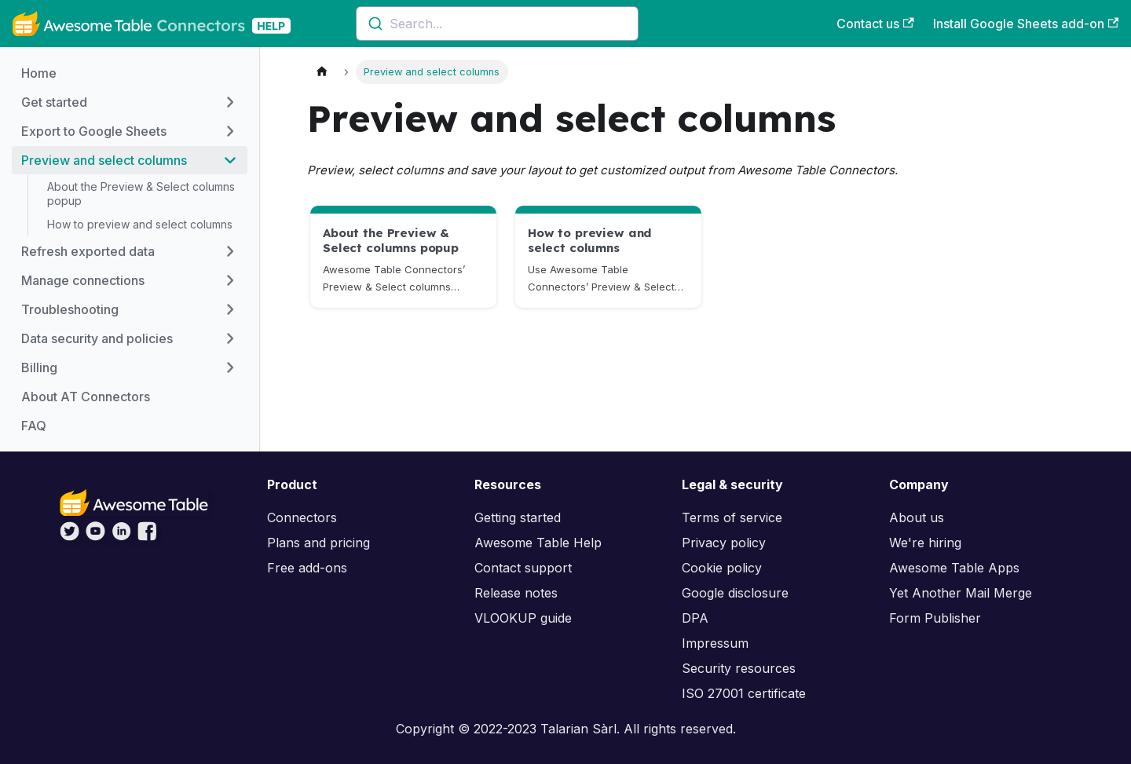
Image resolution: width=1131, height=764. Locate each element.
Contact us (874, 23)
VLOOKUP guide (523, 618)
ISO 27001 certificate (744, 693)
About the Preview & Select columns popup (141, 193)
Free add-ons (307, 568)
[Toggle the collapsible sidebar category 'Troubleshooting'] (230, 309)
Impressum (715, 643)
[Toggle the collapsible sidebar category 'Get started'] (230, 102)
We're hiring (925, 542)
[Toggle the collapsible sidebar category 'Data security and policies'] (230, 338)
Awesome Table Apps (954, 568)
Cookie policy (722, 568)
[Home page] (322, 72)
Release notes (516, 593)
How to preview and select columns (139, 224)
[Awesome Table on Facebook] (147, 536)
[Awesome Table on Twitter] (69, 536)
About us (916, 517)
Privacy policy (724, 542)
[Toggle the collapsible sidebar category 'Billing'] (230, 367)
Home (39, 73)
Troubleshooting (70, 309)
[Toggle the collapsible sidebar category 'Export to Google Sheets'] (230, 131)
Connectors (302, 517)
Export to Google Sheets (94, 131)
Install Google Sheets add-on (1025, 23)
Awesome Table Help (538, 542)
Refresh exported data (88, 251)
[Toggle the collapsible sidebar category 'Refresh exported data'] (230, 251)
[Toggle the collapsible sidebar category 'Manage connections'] (230, 280)
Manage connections (83, 280)
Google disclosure (735, 593)
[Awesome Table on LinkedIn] (121, 536)
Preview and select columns (104, 160)
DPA (695, 618)
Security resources (739, 668)
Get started (54, 102)
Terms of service (732, 517)
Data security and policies (97, 338)
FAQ (33, 425)
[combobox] (497, 23)
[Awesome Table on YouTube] (95, 536)
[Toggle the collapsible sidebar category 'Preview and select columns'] (230, 160)
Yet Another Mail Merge (960, 593)
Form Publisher (935, 618)
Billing (39, 367)
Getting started (517, 517)
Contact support (523, 568)
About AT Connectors (85, 396)
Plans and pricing (318, 542)
